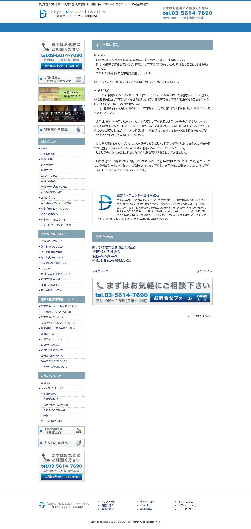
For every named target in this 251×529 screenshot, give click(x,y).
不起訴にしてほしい (51, 241)
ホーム (44, 148)
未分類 (44, 415)
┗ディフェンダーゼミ (52, 388)
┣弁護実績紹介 (49, 399)
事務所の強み (124, 27)
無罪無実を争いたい (52, 257)
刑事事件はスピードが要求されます (60, 306)
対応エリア (148, 27)
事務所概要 (172, 27)
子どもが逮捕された (52, 252)
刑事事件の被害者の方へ (54, 219)
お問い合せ (199, 27)
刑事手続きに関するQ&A (54, 208)
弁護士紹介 (75, 27)
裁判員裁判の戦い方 (52, 355)
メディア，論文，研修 (51, 421)
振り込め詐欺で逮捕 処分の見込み (114, 247)
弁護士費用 (99, 27)
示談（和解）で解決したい (54, 263)
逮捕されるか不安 (50, 285)
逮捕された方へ (49, 333)
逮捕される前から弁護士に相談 (111, 260)
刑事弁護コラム (49, 393)
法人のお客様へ (49, 214)
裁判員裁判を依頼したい (54, 279)
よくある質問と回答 (51, 192)
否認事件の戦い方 (50, 344)
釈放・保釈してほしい (52, 290)
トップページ (50, 27)
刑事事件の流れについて (54, 317)
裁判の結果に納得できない (55, 274)
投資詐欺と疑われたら (107, 251)
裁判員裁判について (52, 350)
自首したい (47, 268)
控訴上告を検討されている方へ (58, 323)
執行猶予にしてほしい (52, 246)
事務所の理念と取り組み (54, 186)
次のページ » (205, 271)
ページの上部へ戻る (200, 316)
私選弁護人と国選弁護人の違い (58, 328)
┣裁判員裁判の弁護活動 (54, 404)
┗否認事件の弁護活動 (53, 410)
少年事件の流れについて (54, 361)
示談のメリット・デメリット (54, 339)
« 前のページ (100, 271)
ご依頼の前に (48, 154)
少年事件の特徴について (54, 366)
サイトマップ (184, 509)
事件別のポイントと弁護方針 (56, 203)
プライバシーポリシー (189, 505)
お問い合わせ (48, 197)
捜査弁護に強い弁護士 (106, 256)
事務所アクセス (49, 175)
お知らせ (45, 382)
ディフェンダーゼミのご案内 (56, 225)
